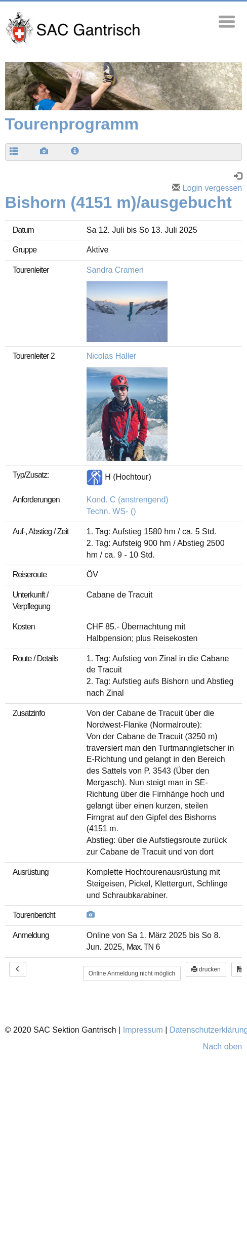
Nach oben (222, 1046)
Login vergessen (207, 188)
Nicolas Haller (112, 356)
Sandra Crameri (115, 270)
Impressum (143, 1030)
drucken (206, 969)
